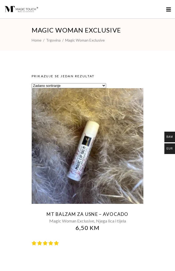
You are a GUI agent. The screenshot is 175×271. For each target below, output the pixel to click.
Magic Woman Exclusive (71, 220)
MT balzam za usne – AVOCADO (87, 214)
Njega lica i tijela (111, 220)
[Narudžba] (69, 85)
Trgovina (53, 40)
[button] (45, 243)
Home (36, 40)
